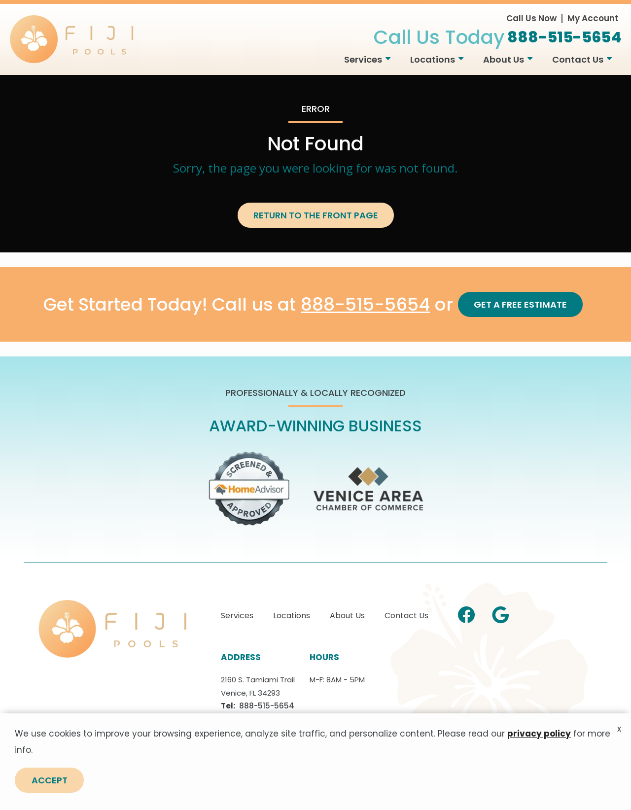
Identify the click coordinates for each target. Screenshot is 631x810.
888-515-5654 (365, 305)
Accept (50, 781)
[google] (500, 613)
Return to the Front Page (315, 215)
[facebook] (466, 613)
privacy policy (539, 734)
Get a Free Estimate (520, 304)
